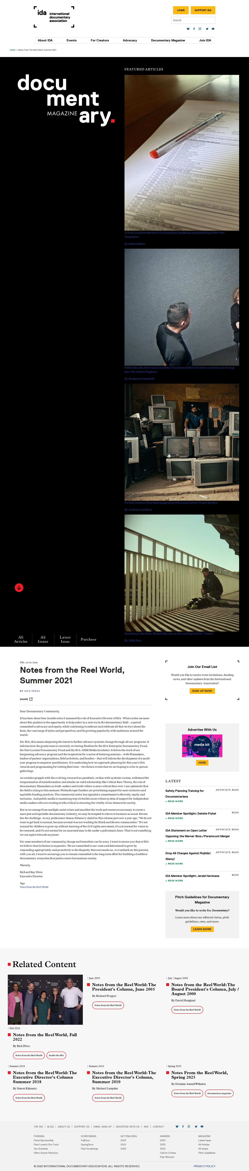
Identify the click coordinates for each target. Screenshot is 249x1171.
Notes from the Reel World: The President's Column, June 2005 (124, 986)
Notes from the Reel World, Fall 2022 (45, 1036)
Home (13, 49)
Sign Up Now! (202, 691)
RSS (148, 1126)
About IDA (47, 40)
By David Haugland (183, 1000)
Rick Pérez (33, 691)
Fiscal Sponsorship (46, 1140)
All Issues (43, 639)
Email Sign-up (104, 1126)
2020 (123, 1148)
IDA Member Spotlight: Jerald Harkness (192, 876)
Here (202, 762)
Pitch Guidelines (204, 1152)
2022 (123, 1144)
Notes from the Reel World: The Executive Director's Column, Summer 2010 (124, 1077)
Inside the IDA (56, 1055)
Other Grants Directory (48, 1152)
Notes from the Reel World (35, 887)
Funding (41, 1136)
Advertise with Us (129, 1126)
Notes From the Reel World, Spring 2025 (199, 1074)
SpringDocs (88, 1144)
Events (73, 40)
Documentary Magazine (167, 40)
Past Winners (166, 1157)
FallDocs (86, 1140)
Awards (164, 1136)
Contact (160, 1126)
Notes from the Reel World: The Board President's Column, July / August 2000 (205, 989)
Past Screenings (90, 1148)
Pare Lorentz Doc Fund (48, 1144)
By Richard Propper (104, 996)
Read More (175, 801)
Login (179, 10)
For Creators (100, 40)
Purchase (89, 639)
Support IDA (201, 10)
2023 (162, 1144)
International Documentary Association (56, 17)
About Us (66, 1126)
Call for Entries (167, 1152)
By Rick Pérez (21, 1045)
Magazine (202, 1136)
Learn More (202, 929)
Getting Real (129, 1136)
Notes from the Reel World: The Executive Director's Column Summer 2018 (45, 1077)
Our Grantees (43, 1148)
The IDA (40, 1126)
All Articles (21, 639)
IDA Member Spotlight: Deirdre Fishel (190, 813)
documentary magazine (219, 1093)
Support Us (83, 1126)
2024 (123, 1140)
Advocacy (130, 40)
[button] (19, 587)
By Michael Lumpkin (105, 1088)
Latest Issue (65, 639)
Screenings (89, 1136)
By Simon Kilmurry (25, 1088)
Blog (52, 1126)
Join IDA (203, 40)
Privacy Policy (202, 1166)
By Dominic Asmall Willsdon (188, 1083)
